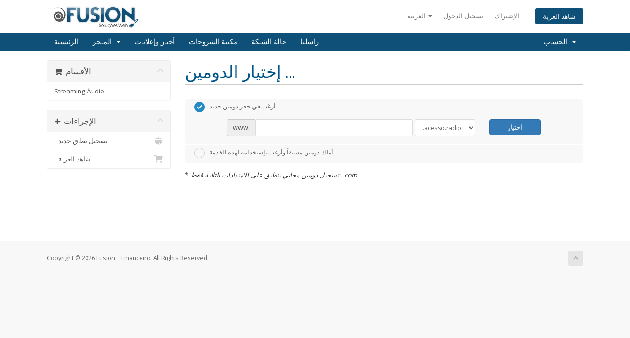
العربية (419, 15)
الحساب (559, 42)
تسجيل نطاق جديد (109, 140)
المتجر (106, 42)
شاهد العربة (559, 16)
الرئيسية (66, 42)
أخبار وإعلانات (154, 42)
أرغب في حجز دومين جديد (235, 107)
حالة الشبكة (269, 42)
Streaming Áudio (79, 91)
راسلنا (309, 42)
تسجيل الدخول (463, 15)
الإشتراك (507, 15)
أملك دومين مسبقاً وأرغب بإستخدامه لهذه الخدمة (263, 153)
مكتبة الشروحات (213, 42)
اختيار (514, 127)
